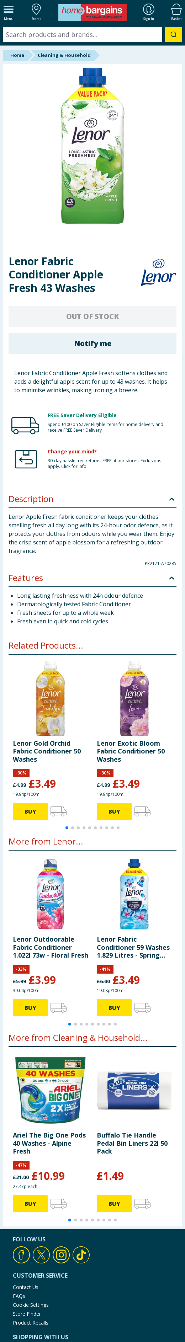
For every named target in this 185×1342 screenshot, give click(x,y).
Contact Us (25, 1287)
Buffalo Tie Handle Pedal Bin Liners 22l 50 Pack (132, 1143)
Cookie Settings (31, 1304)
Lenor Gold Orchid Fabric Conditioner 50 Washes (47, 751)
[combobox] (92, 34)
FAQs (19, 1296)
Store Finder (27, 1313)
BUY (30, 811)
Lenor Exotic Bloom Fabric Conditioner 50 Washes (131, 751)
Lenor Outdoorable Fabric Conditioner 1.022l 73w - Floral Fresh (50, 947)
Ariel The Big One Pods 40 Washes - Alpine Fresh (49, 1143)
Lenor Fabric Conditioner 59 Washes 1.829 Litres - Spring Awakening (133, 947)
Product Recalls (30, 1322)
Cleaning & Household (64, 55)
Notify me (92, 343)
